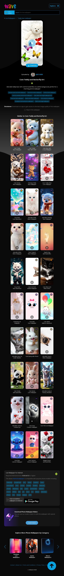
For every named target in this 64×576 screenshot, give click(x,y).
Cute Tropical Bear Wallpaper (32, 253)
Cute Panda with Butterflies (17, 391)
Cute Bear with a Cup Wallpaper (47, 149)
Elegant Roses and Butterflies (47, 461)
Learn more (32, 523)
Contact (12, 565)
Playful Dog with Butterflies (47, 253)
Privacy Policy (41, 565)
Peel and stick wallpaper (17, 98)
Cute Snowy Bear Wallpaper (17, 183)
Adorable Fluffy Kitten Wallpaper (32, 218)
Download (32, 66)
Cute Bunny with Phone (32, 356)
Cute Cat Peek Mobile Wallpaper (32, 287)
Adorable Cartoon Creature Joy (17, 426)
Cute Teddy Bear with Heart (32, 149)
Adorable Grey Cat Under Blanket (17, 357)
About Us (18, 565)
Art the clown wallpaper (49, 92)
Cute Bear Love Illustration (17, 218)
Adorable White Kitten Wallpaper (17, 253)
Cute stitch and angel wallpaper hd (43, 95)
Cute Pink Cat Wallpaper (46, 425)
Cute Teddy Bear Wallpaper (17, 149)
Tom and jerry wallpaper (47, 98)
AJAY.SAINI (36, 74)
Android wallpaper (18, 479)
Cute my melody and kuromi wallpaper (22, 95)
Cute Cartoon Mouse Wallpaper (32, 461)
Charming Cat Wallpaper (17, 322)
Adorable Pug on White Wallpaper (46, 357)
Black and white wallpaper (32, 98)
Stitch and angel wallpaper (42, 101)
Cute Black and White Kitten (47, 287)
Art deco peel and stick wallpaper (17, 92)
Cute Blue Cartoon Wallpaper (17, 461)
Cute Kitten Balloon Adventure (47, 322)
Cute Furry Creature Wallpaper (32, 426)
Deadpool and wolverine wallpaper (24, 101)
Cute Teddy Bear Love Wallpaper (47, 183)
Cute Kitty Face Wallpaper (32, 322)
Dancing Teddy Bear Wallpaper (32, 183)
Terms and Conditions (29, 565)
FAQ (47, 565)
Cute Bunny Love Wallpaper (32, 391)
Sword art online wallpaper (35, 92)
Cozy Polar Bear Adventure (17, 287)
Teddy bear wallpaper (24, 18)
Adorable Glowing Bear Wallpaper (47, 218)
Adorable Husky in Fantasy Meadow (47, 391)
